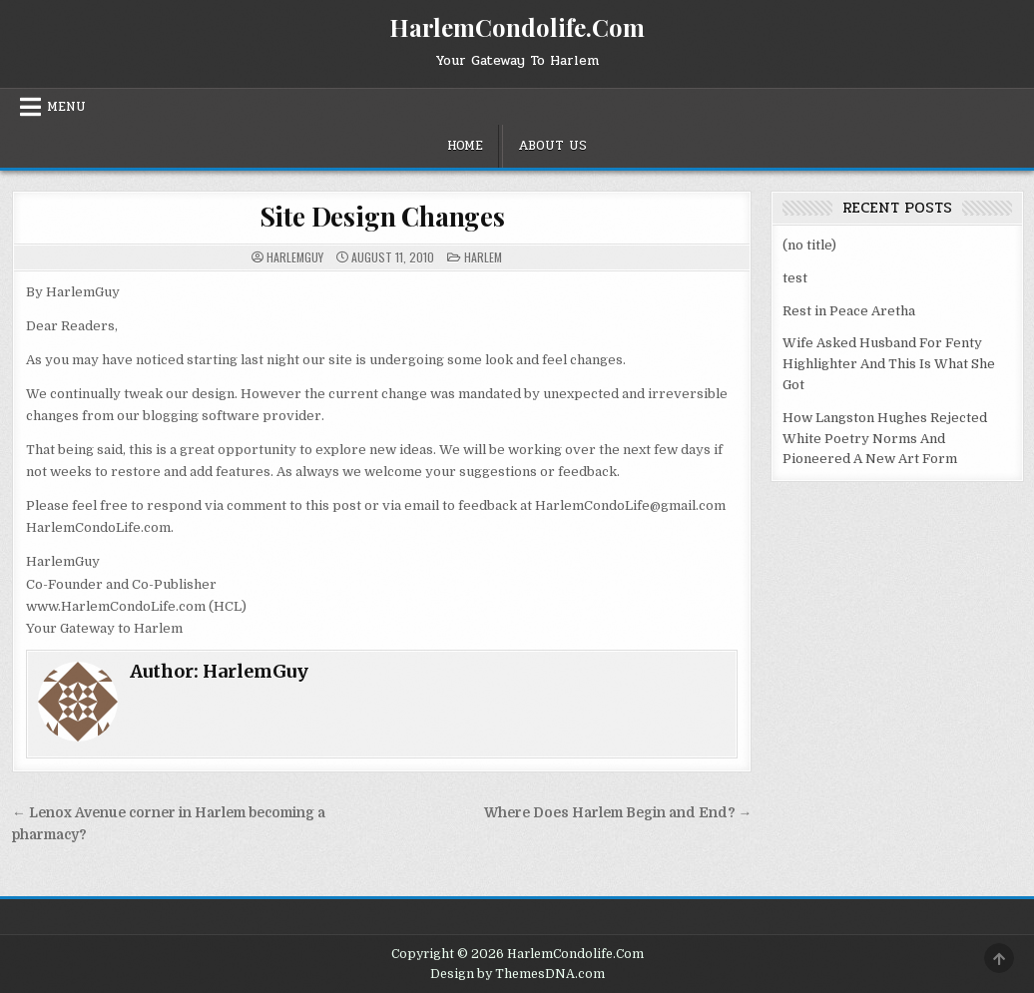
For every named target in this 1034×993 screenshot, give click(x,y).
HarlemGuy (294, 257)
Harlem (483, 256)
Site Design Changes (382, 216)
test (794, 277)
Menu (66, 107)
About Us (552, 146)
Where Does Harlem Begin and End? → (618, 812)
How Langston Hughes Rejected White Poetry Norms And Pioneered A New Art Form (884, 438)
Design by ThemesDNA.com (517, 974)
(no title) (809, 245)
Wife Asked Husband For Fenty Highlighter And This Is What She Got (888, 363)
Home (465, 146)
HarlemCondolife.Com (517, 27)
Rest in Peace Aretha (848, 310)
